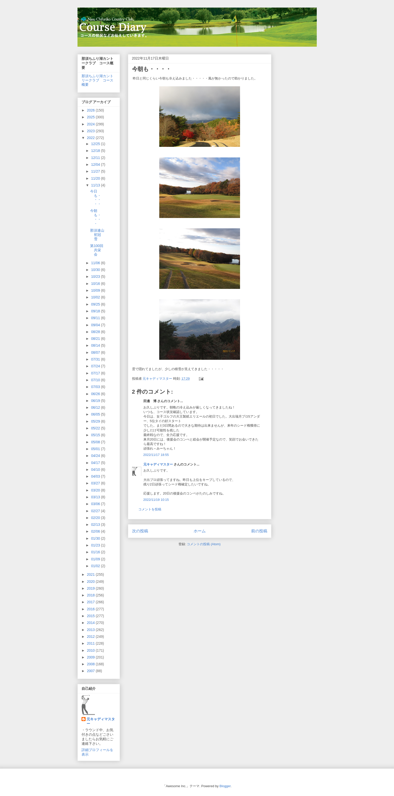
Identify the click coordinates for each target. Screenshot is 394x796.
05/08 (96, 442)
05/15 (96, 435)
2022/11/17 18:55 (156, 455)
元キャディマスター (158, 464)
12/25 (96, 144)
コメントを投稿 (149, 509)
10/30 (96, 270)
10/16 (96, 284)
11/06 (96, 263)
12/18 (96, 151)
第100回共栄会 (96, 250)
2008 (91, 664)
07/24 (96, 366)
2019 (91, 588)
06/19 (96, 401)
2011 (91, 643)
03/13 (96, 497)
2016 (91, 609)
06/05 (96, 414)
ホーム (200, 531)
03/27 (96, 483)
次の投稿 (140, 531)
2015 (91, 616)
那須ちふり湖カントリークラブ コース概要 (97, 80)
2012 (91, 637)
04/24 (96, 456)
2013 (91, 630)
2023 (91, 131)
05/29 (96, 421)
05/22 (96, 428)
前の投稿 (259, 531)
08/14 (96, 345)
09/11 (96, 318)
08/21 (96, 339)
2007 (91, 671)
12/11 (96, 158)
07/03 (96, 387)
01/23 (96, 545)
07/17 (96, 373)
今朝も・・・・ (95, 217)
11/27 (96, 171)
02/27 (96, 511)
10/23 (96, 277)
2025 (91, 117)
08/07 (96, 352)
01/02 (96, 566)
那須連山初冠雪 (97, 234)
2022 (91, 138)
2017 (91, 602)
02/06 (96, 531)
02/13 (96, 525)
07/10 (96, 380)
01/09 (96, 559)
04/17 (96, 463)
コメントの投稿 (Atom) (204, 544)
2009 (91, 657)
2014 (91, 623)
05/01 (96, 449)
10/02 (96, 297)
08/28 (96, 332)
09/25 (96, 304)
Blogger (225, 786)
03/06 (96, 504)
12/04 (96, 164)
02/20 (96, 518)
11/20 (96, 178)
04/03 (96, 476)
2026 (91, 110)
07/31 (96, 359)
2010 (91, 650)
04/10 (96, 470)
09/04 (96, 325)
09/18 (96, 311)
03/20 (96, 490)
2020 (91, 582)
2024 (91, 124)
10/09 (96, 290)
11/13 (96, 185)
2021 (91, 574)
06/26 (96, 394)
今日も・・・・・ (95, 197)
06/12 (96, 407)
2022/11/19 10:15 (156, 500)
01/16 (96, 552)
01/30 (96, 538)
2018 (91, 595)
